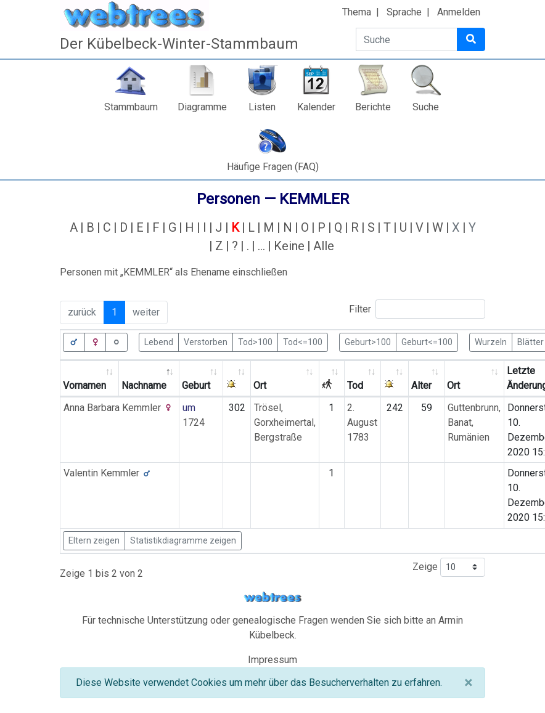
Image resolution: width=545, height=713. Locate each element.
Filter (417, 309)
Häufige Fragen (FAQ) (273, 167)
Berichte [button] (373, 107)
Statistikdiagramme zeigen (183, 540)
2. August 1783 (362, 422)
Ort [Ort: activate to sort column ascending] (259, 385)
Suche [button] (425, 107)
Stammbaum (131, 107)
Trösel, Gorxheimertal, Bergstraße (285, 422)
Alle (323, 245)
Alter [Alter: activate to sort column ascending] (421, 385)
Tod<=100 (302, 341)
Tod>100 (255, 341)
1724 (193, 422)
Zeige (448, 567)
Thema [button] (356, 12)
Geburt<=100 (427, 341)
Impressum (272, 660)
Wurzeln (491, 341)
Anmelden (458, 12)
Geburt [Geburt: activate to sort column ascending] (196, 385)
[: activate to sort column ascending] (237, 379)
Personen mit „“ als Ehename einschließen (173, 272)
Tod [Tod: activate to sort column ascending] (355, 385)
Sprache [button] (404, 12)
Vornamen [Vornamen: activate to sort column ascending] (84, 385)
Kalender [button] (316, 107)
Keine (289, 245)
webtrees (272, 597)
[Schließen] (468, 683)
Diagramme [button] (202, 107)
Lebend (158, 341)
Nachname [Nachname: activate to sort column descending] (143, 385)
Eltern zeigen (94, 540)
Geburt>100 (368, 341)
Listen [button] (262, 107)
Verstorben (205, 341)
